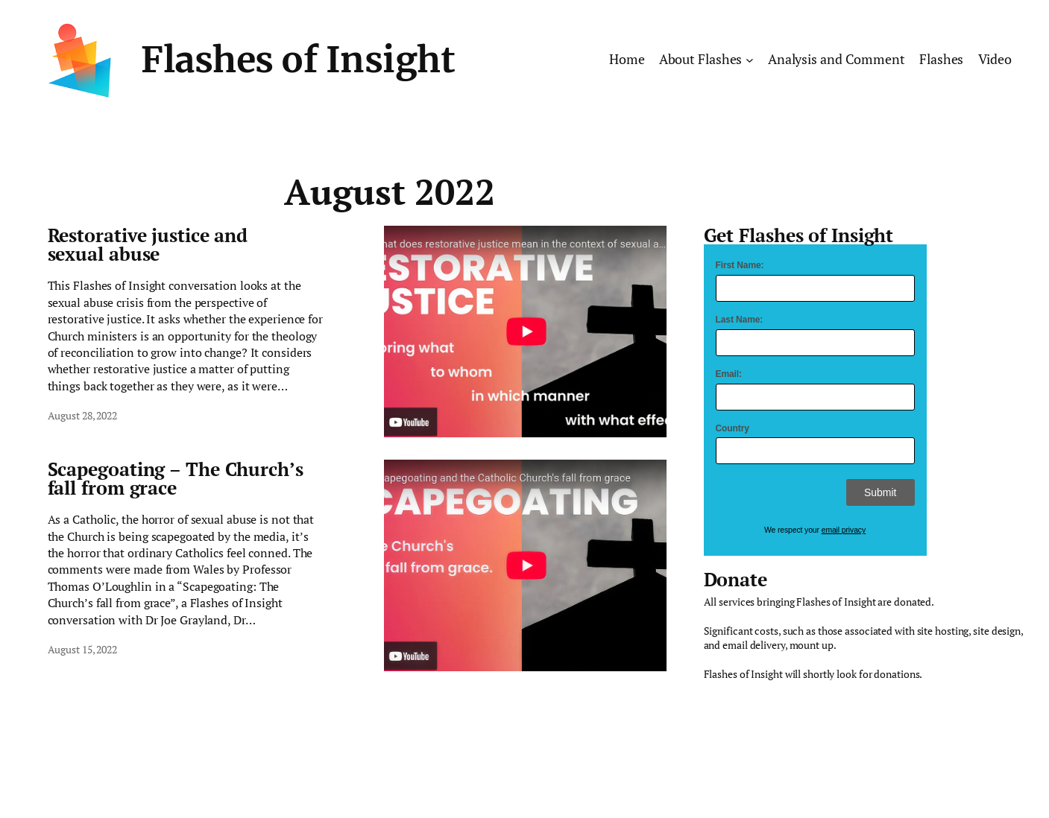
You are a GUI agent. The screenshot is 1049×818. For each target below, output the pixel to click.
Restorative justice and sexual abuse (148, 244)
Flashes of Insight (298, 59)
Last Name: (739, 319)
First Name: (740, 265)
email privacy (844, 530)
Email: (729, 374)
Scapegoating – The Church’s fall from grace (175, 478)
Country (732, 428)
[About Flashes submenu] (750, 60)
